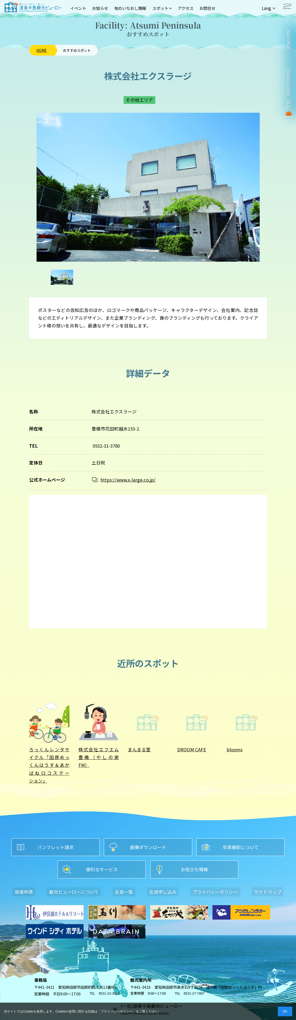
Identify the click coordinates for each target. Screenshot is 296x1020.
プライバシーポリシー (117, 1011)
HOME (41, 50)
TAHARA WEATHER (288, 59)
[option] (148, 187)
